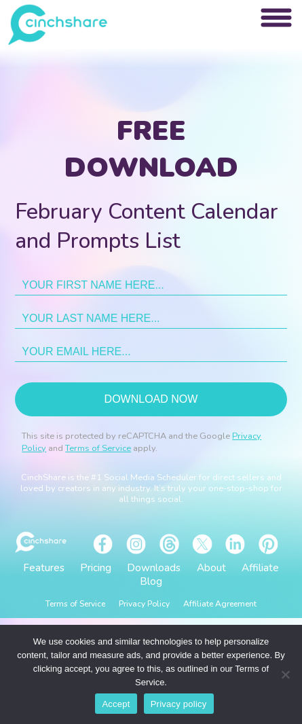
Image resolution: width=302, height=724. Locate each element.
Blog (151, 581)
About (211, 568)
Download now (151, 399)
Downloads (154, 568)
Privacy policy (179, 704)
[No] (285, 674)
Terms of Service (98, 448)
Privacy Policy (144, 603)
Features (43, 568)
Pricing (95, 568)
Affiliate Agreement (220, 603)
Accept (116, 704)
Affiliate (260, 568)
